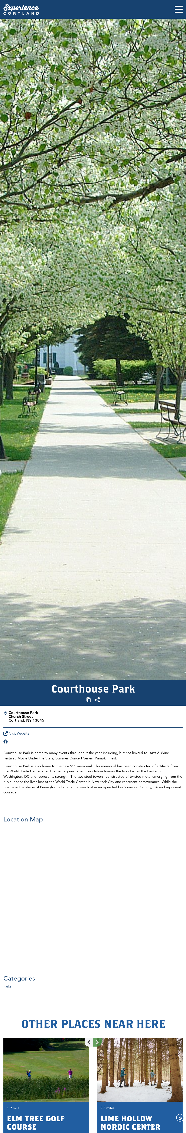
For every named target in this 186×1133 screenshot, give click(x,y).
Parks (7, 986)
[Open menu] (179, 9)
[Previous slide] (89, 1042)
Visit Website (16, 733)
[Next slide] (97, 1042)
